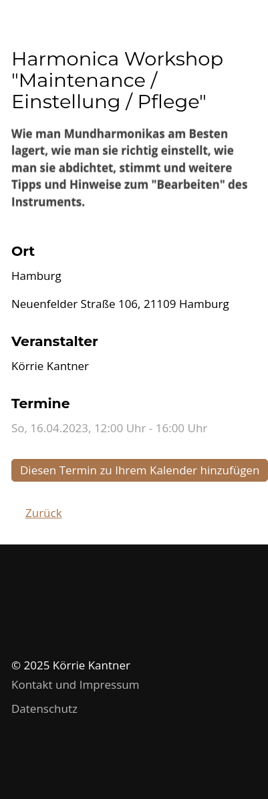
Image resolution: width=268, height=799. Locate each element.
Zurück (43, 512)
